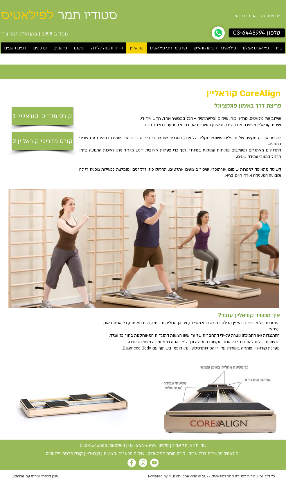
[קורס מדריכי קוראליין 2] (42, 141)
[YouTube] (154, 463)
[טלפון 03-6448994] (257, 32)
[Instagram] (143, 463)
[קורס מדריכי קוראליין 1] (42, 116)
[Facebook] (131, 463)
